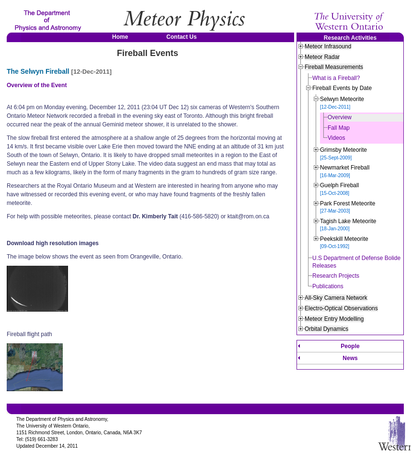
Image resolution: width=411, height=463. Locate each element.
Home (120, 37)
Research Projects (335, 275)
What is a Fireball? (336, 78)
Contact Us (181, 37)
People (350, 346)
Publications (327, 286)
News (349, 358)
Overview (340, 117)
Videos (336, 138)
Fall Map (339, 127)
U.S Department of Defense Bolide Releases (356, 262)
